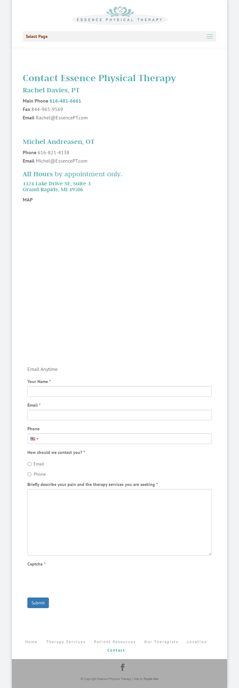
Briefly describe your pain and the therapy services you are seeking (92, 484)
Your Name (39, 381)
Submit (38, 603)
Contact (116, 650)
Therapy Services (66, 641)
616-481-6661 (65, 101)
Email (33, 405)
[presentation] (74, 581)
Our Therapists (161, 641)
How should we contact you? (56, 452)
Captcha (36, 564)
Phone (33, 429)
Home (31, 641)
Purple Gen (151, 679)
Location (197, 641)
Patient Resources (115, 641)
